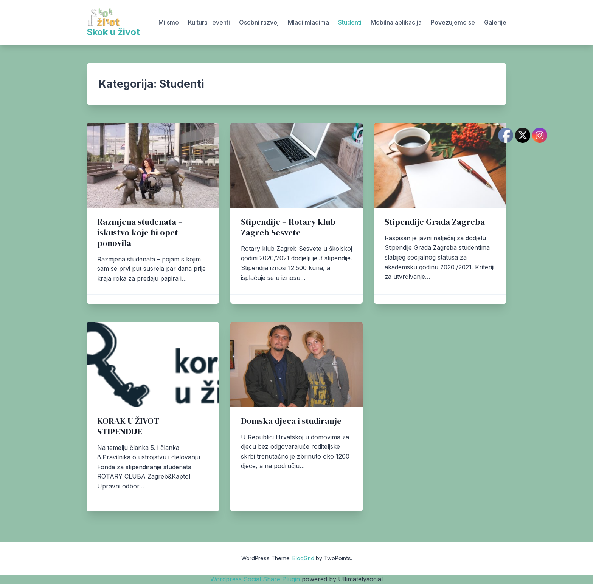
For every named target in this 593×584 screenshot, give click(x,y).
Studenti (350, 22)
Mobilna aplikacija (396, 22)
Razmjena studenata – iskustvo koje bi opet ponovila (140, 232)
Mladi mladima (308, 22)
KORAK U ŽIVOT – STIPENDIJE (131, 426)
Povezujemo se (453, 22)
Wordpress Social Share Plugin (256, 579)
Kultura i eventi (209, 22)
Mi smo (168, 22)
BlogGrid (303, 558)
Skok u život (113, 31)
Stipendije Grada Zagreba (435, 222)
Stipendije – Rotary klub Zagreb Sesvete (288, 227)
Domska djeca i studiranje (291, 421)
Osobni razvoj (259, 22)
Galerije (495, 22)
